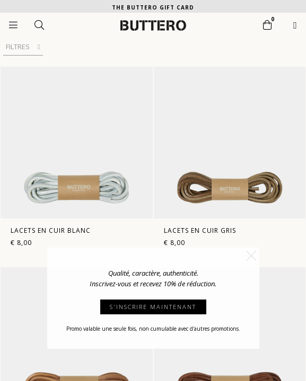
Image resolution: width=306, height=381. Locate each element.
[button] (251, 256)
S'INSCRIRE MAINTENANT (153, 307)
